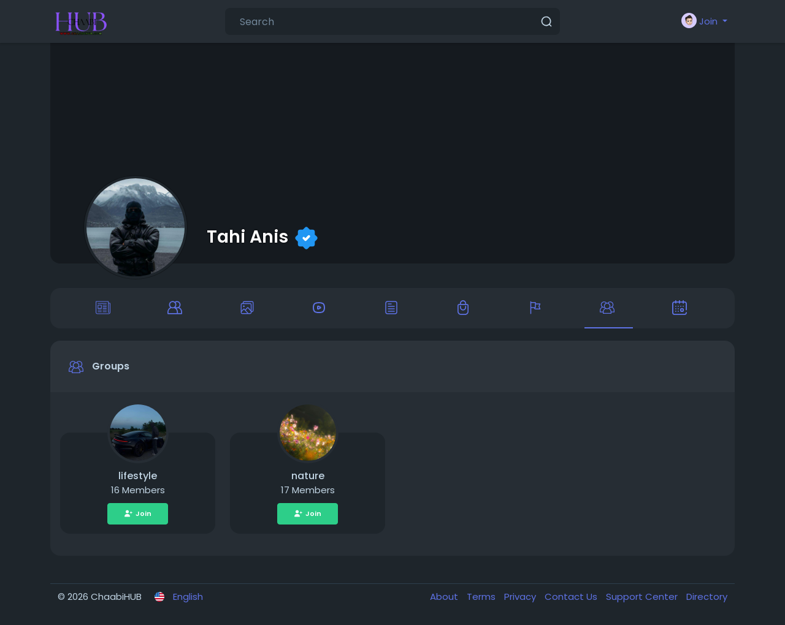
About (445, 596)
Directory (706, 596)
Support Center (643, 596)
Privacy (521, 596)
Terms (482, 596)
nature (307, 476)
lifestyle (137, 476)
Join (137, 513)
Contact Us (572, 596)
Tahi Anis (247, 236)
